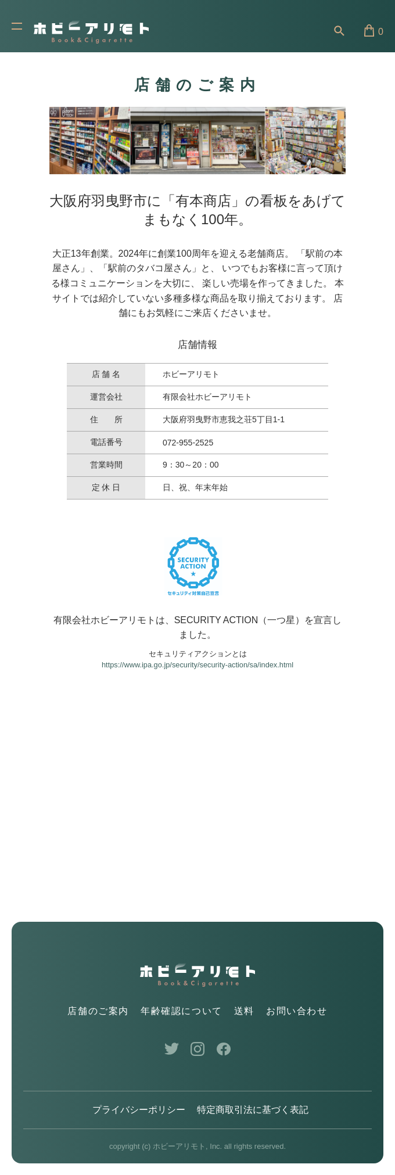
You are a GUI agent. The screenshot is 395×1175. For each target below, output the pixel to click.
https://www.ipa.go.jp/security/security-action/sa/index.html (197, 664)
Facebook (224, 1049)
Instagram (198, 1049)
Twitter (171, 1049)
